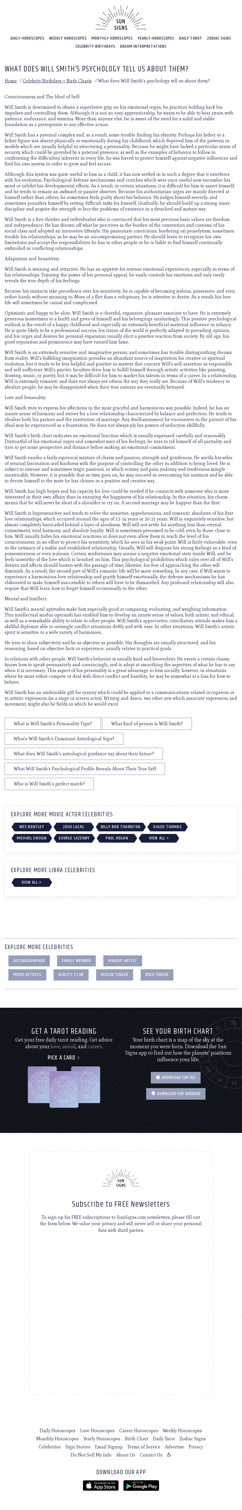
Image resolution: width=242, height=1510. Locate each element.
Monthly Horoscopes (112, 37)
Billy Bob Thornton (121, 826)
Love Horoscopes (97, 1430)
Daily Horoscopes (28, 37)
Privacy (196, 1446)
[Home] (121, 17)
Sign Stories (77, 1446)
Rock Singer (157, 974)
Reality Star (71, 974)
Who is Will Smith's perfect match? (49, 783)
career (95, 1045)
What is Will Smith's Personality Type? (53, 723)
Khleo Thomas (167, 826)
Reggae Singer (114, 974)
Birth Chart (136, 1438)
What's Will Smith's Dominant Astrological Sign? (64, 738)
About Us (125, 1454)
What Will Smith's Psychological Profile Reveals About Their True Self (85, 768)
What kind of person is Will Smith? (147, 723)
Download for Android (176, 1093)
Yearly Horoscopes (156, 37)
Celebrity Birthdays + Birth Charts (57, 80)
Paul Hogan (117, 837)
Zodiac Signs (219, 37)
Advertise (174, 1446)
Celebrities (50, 1446)
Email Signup (109, 1446)
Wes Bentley (31, 826)
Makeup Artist (122, 959)
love (55, 1045)
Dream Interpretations (143, 45)
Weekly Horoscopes (68, 37)
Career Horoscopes (138, 1430)
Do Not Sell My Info (91, 1454)
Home (11, 80)
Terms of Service (143, 1446)
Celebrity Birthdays (96, 45)
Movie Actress (27, 974)
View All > (159, 837)
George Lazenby (74, 837)
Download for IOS (176, 1077)
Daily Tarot (190, 37)
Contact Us (151, 1454)
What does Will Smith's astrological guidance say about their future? (84, 753)
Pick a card (64, 1057)
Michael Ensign (32, 837)
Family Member (76, 959)
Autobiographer (29, 959)
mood (69, 1045)
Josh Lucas (73, 826)
